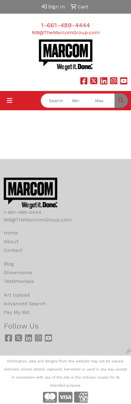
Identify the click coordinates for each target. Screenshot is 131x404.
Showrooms (18, 272)
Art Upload (17, 295)
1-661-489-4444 (65, 25)
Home (11, 233)
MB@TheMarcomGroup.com (66, 32)
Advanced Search (25, 303)
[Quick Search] (55, 100)
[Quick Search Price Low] (80, 100)
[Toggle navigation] (9, 100)
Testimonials (19, 281)
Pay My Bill (17, 312)
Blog (9, 264)
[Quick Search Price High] (103, 100)
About (11, 241)
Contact (13, 250)
